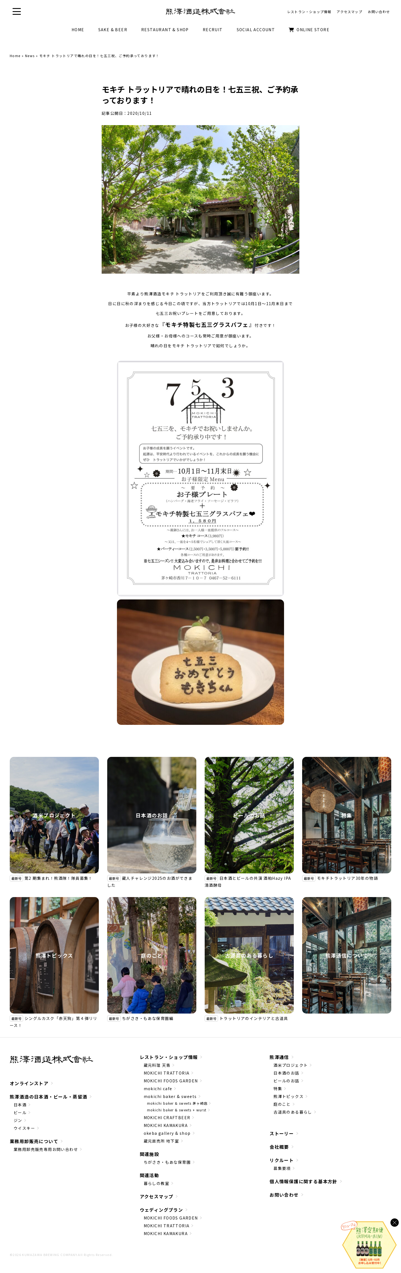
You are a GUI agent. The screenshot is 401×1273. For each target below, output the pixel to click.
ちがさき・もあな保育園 (167, 1162)
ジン (18, 1120)
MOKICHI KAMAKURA (166, 1125)
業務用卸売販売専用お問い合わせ (46, 1149)
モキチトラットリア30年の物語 (347, 878)
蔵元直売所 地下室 (161, 1141)
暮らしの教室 (156, 1183)
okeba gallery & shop (167, 1133)
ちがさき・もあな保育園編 (147, 1018)
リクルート (282, 1160)
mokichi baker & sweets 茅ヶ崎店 (177, 1103)
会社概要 (279, 1146)
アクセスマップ (156, 1196)
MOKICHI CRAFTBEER (167, 1117)
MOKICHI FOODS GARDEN (171, 1080)
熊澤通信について (346, 955)
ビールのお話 (249, 815)
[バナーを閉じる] (394, 1222)
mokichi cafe (158, 1088)
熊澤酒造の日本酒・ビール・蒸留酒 (48, 1096)
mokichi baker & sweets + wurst (177, 1109)
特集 (346, 815)
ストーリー (282, 1133)
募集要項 (282, 1168)
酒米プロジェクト (54, 815)
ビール (20, 1112)
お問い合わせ (284, 1194)
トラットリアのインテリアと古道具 (253, 1018)
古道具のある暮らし (249, 955)
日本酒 (20, 1104)
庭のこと (152, 955)
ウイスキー (24, 1128)
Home (15, 55)
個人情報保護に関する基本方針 (304, 1181)
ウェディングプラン (161, 1209)
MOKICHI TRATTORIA (167, 1073)
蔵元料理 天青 (157, 1065)
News (30, 55)
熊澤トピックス (54, 955)
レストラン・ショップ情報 (169, 1057)
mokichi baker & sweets (170, 1096)
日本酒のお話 (152, 815)
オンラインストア (29, 1083)
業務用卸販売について (34, 1141)
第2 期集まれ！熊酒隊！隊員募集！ (59, 878)
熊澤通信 (279, 1057)
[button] (17, 11)
